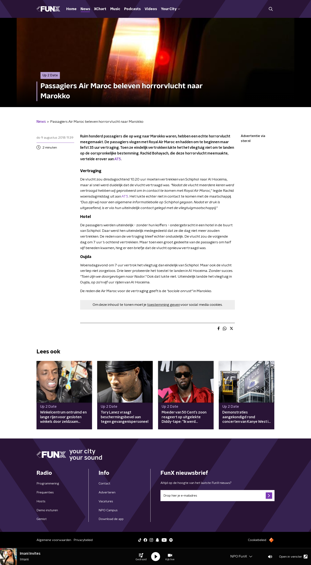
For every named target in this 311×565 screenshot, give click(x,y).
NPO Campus (108, 510)
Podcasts (132, 9)
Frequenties (45, 492)
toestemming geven (163, 305)
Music (115, 9)
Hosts (40, 501)
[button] (141, 556)
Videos (151, 9)
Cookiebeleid (257, 540)
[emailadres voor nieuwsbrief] (217, 495)
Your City (170, 9)
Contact (104, 483)
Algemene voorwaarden (53, 540)
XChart (100, 9)
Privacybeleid (83, 540)
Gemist (41, 519)
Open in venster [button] (293, 556)
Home (71, 9)
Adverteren (107, 492)
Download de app (111, 519)
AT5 (117, 159)
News (85, 9)
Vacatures (106, 501)
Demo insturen (47, 510)
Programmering (47, 483)
